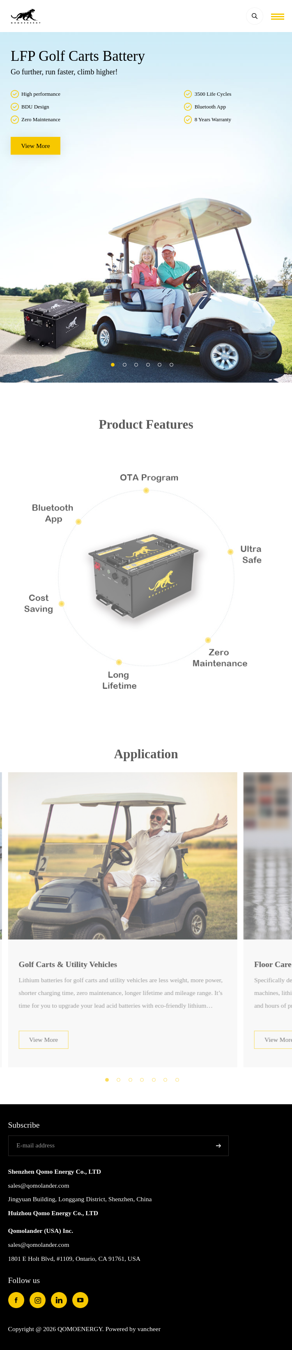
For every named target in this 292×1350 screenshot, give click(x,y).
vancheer (149, 1328)
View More (43, 1050)
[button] (113, 365)
